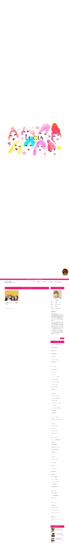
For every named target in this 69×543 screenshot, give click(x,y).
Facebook (44, 281)
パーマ (52, 423)
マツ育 (52, 465)
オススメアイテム (54, 481)
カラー (52, 393)
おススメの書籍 (54, 476)
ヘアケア (53, 456)
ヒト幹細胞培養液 (54, 495)
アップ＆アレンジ (54, 359)
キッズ (53, 374)
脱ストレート (53, 502)
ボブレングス (54, 379)
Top (33, 281)
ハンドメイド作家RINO (55, 439)
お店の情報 (53, 353)
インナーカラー (54, 395)
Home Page (50, 281)
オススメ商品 (54, 493)
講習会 (52, 505)
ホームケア (53, 462)
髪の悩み (53, 516)
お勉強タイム (53, 350)
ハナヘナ (53, 405)
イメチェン (53, 366)
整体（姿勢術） (54, 444)
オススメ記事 (53, 369)
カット (52, 372)
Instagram (38, 281)
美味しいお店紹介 (54, 449)
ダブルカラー (54, 400)
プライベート (53, 437)
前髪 (52, 389)
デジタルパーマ (54, 430)
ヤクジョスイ (53, 468)
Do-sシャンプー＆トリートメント (56, 344)
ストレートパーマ (54, 417)
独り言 (52, 474)
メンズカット (54, 384)
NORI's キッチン (54, 507)
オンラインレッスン (55, 512)
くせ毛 (52, 356)
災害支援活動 (54, 486)
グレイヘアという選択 (55, 398)
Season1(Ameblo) (58, 281)
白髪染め (53, 410)
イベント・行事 (54, 479)
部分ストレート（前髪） (55, 419)
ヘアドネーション (54, 459)
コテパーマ (53, 428)
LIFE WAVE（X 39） (54, 347)
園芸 (52, 442)
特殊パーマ (53, 433)
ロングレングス (54, 386)
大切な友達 (53, 471)
